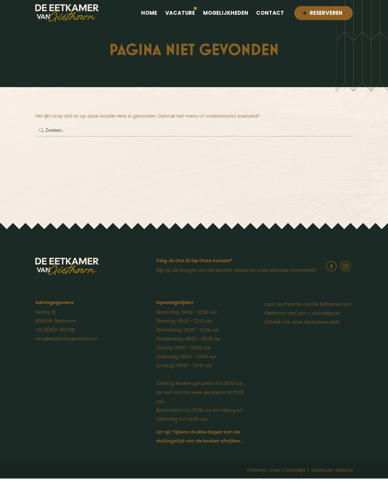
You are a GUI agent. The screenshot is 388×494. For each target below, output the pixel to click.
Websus (344, 485)
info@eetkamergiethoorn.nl (66, 354)
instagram (346, 282)
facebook (331, 282)
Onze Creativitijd (286, 485)
